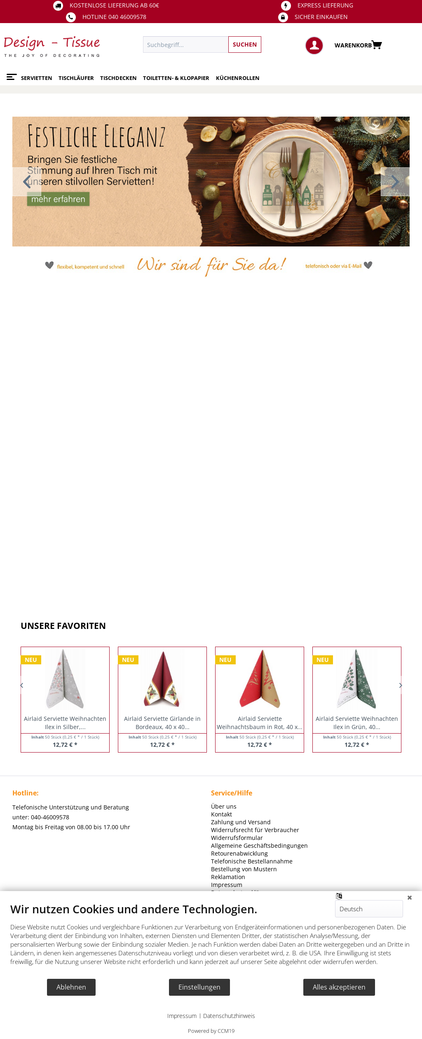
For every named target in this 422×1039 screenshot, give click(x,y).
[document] (211, 940)
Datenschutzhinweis (229, 1016)
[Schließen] (409, 897)
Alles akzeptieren (339, 987)
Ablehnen (71, 987)
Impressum (182, 1016)
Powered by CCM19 (211, 1030)
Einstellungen (199, 987)
